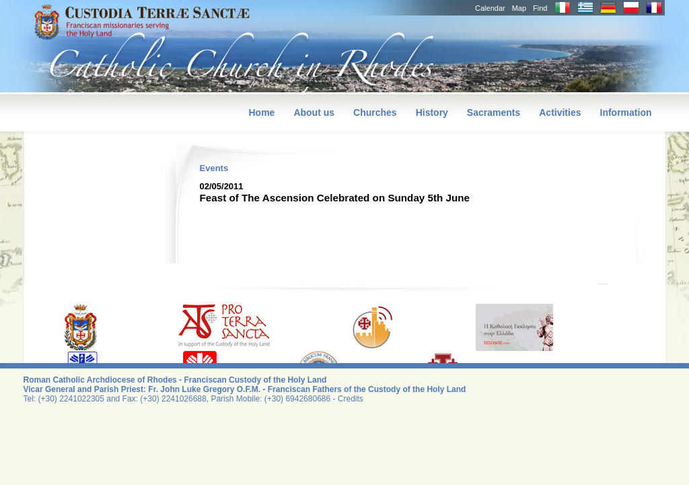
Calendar (490, 8)
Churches (375, 112)
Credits (350, 398)
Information (626, 112)
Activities (560, 112)
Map (519, 8)
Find (540, 8)
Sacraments (493, 112)
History (432, 112)
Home (261, 112)
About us (313, 112)
